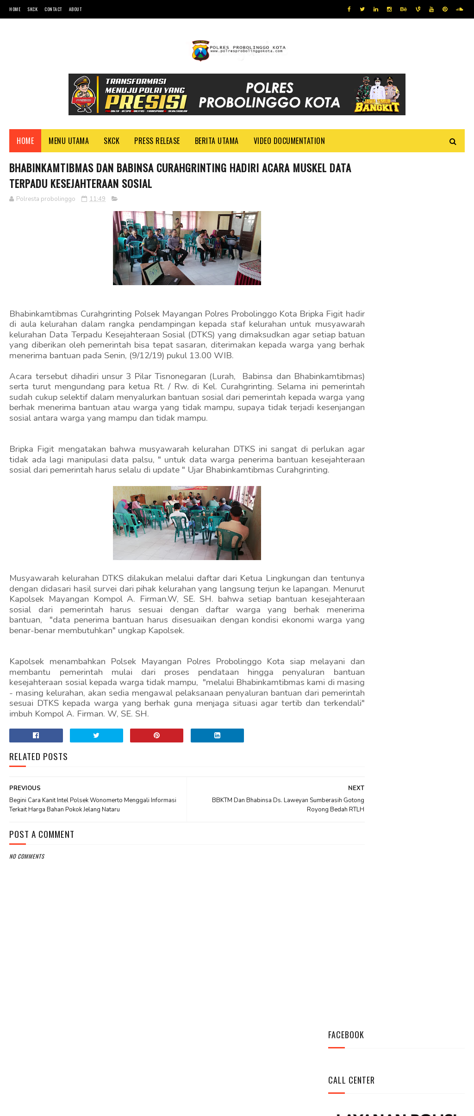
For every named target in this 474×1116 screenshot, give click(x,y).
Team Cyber (49, 1104)
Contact (53, 9)
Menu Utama (69, 144)
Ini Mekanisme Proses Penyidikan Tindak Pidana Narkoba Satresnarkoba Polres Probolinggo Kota (392, 535)
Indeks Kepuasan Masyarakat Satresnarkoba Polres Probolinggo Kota (419, 591)
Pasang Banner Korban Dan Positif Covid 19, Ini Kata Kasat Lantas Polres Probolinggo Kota (395, 648)
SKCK (32, 9)
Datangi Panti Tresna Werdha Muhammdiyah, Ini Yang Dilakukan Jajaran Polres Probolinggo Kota (392, 473)
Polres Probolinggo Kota (123, 1104)
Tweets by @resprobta (369, 406)
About (75, 9)
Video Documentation (289, 144)
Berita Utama (217, 144)
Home (14, 9)
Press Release (157, 144)
